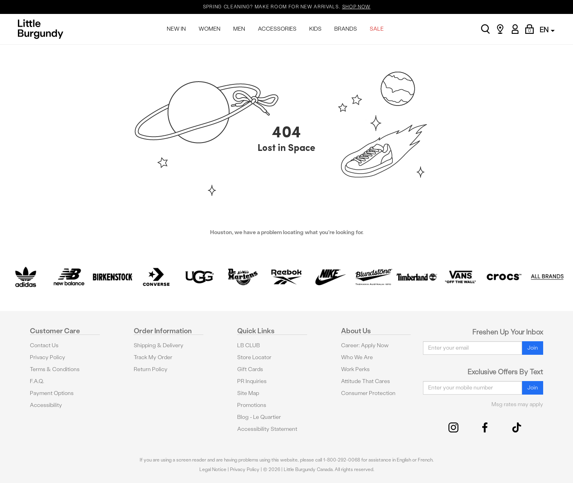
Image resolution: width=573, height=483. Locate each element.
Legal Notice (212, 469)
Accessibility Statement (267, 429)
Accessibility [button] (46, 405)
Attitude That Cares (365, 381)
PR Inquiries (252, 381)
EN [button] (547, 29)
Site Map (248, 393)
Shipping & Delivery (158, 345)
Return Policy (151, 369)
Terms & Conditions (55, 369)
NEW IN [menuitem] (176, 28)
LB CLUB (248, 345)
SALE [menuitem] (377, 28)
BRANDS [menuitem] (345, 28)
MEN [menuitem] (239, 28)
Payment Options (52, 393)
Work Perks (355, 369)
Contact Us (44, 345)
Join (532, 347)
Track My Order (153, 357)
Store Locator (254, 357)
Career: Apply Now (365, 345)
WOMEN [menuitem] (209, 28)
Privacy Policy (47, 357)
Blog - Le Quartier (259, 417)
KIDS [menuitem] (315, 28)
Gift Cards (250, 369)
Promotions (251, 405)
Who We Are (357, 357)
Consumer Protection (368, 393)
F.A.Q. (37, 381)
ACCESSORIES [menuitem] (277, 28)
